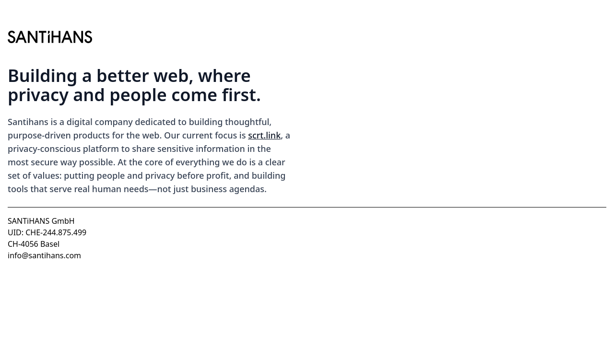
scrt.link (264, 135)
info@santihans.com (44, 255)
